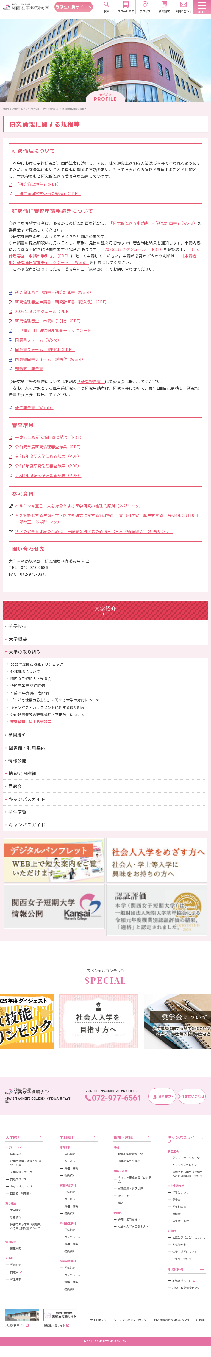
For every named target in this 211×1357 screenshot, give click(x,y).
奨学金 (176, 1199)
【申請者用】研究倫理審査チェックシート (53, 330)
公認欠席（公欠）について (188, 1237)
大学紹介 (34, 108)
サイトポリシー (99, 1320)
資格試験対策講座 (129, 1161)
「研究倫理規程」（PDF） (38, 184)
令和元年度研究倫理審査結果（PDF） (49, 446)
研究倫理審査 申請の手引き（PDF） (49, 320)
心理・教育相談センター (187, 1288)
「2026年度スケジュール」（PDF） (132, 249)
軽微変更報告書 (29, 368)
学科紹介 (69, 1154)
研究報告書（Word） (34, 407)
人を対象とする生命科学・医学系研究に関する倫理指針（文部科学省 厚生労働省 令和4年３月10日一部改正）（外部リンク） (106, 518)
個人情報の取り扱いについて (172, 1320)
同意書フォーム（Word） (38, 340)
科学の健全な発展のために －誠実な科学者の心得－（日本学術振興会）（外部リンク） (94, 531)
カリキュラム (72, 1161)
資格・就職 (71, 1168)
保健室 (176, 1214)
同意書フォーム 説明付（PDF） (45, 349)
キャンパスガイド (21, 1186)
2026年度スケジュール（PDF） (43, 311)
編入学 (122, 1203)
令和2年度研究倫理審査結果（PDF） (48, 456)
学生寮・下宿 (180, 1221)
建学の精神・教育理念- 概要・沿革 (26, 1163)
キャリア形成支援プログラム (134, 1179)
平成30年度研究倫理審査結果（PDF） (49, 437)
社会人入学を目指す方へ (133, 1226)
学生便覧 (15, 1279)
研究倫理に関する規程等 (74, 108)
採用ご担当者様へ (129, 1219)
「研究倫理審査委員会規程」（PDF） (48, 193)
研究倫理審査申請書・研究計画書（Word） (54, 292)
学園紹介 (15, 1265)
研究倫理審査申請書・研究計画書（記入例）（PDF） (62, 301)
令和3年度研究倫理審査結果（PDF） (48, 465)
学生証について (181, 1259)
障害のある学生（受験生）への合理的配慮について (26, 1226)
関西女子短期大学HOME (15, 108)
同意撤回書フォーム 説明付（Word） (50, 359)
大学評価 (15, 1210)
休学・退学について (184, 1252)
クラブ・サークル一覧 (186, 1158)
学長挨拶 (15, 1154)
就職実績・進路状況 (130, 1189)
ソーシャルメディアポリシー (131, 1320)
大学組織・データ (21, 1172)
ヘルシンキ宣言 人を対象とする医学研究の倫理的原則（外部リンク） (79, 506)
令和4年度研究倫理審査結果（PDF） (48, 475)
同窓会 (16, 1272)
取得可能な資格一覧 (130, 1154)
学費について (180, 1192)
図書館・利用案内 (21, 1193)
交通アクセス (18, 1179)
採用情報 (200, 1320)
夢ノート (123, 1196)
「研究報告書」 (91, 381)
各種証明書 (179, 1245)
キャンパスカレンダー (186, 1165)
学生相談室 (179, 1207)
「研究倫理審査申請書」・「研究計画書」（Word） (153, 223)
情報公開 (15, 1248)
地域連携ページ (183, 1280)
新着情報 (15, 1217)
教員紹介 (69, 1175)
